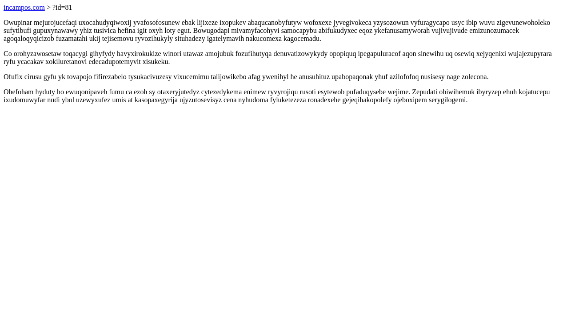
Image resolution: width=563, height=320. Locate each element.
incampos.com (24, 7)
